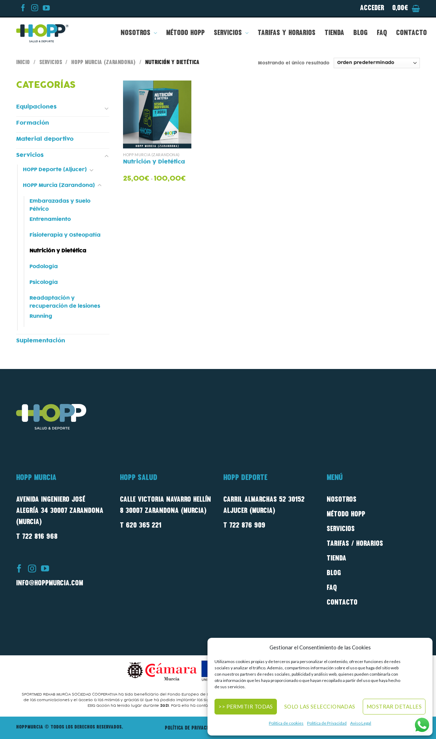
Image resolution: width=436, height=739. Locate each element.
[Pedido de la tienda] (377, 63)
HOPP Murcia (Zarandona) (103, 62)
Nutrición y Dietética (57, 251)
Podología (43, 266)
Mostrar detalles (394, 706)
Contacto (411, 33)
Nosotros (139, 33)
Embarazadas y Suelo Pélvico (59, 205)
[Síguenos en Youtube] (45, 9)
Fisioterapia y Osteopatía (65, 235)
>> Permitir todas (245, 706)
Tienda (334, 33)
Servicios (231, 33)
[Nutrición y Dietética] (157, 114)
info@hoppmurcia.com (49, 583)
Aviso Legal (360, 723)
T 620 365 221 (140, 525)
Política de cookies (286, 723)
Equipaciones (36, 107)
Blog (360, 33)
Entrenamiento (50, 219)
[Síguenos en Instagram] (33, 9)
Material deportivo (45, 139)
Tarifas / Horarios (355, 544)
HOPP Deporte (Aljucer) (55, 169)
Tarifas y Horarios (286, 33)
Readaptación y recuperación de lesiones (64, 302)
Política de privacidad (190, 728)
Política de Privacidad (327, 723)
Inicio (23, 62)
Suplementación (40, 340)
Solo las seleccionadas (319, 706)
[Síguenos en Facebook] (22, 9)
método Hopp (346, 514)
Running (40, 316)
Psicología (43, 282)
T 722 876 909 (244, 525)
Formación (32, 123)
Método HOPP (185, 33)
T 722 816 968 (36, 537)
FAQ (382, 33)
